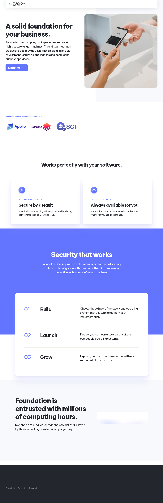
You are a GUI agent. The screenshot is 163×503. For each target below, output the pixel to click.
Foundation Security (16, 488)
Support (32, 488)
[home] (20, 4)
